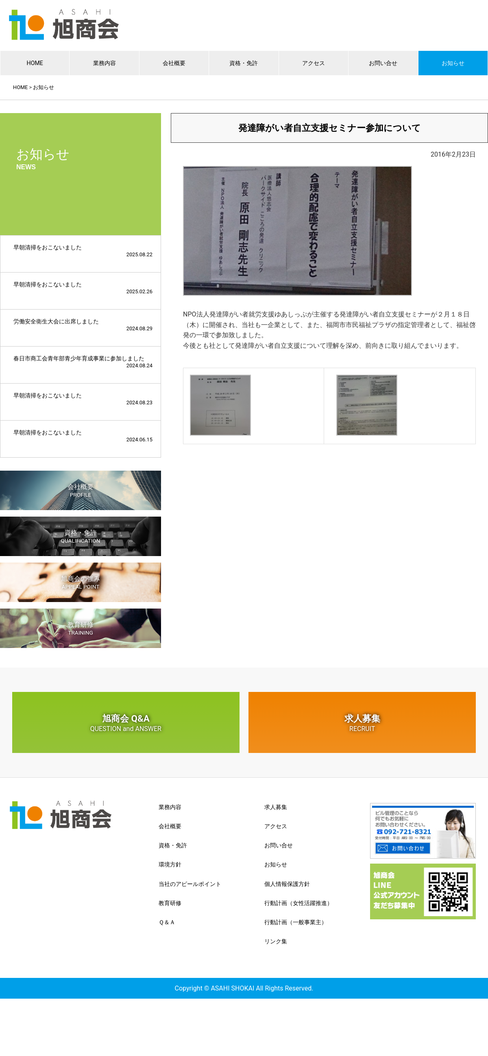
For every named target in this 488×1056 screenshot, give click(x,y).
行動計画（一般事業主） (295, 922)
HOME (34, 62)
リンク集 (275, 941)
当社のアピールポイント (190, 884)
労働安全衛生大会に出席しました (82, 325)
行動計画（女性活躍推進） (298, 903)
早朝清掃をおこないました (82, 250)
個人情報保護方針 (287, 884)
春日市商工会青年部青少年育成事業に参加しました (82, 362)
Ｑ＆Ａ (167, 922)
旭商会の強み (80, 582)
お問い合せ (383, 62)
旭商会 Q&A (126, 723)
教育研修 (80, 628)
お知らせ (453, 62)
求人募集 (362, 723)
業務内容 (104, 62)
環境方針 (170, 864)
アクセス (313, 62)
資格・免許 (243, 62)
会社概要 (174, 62)
